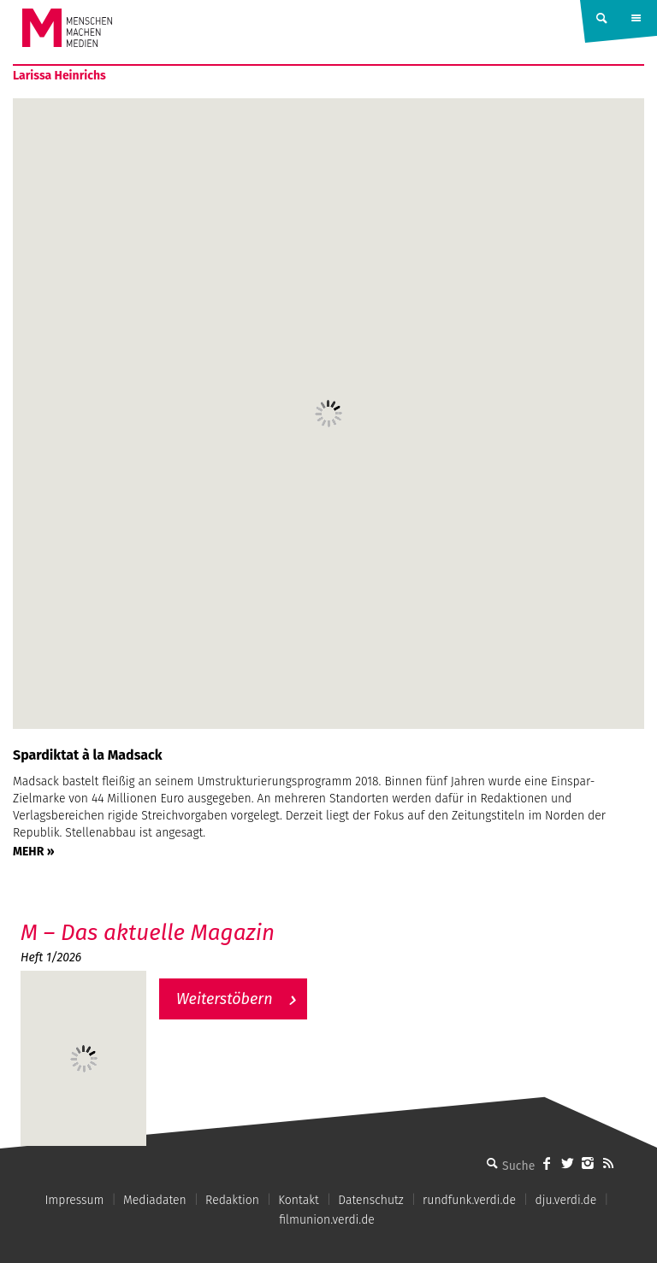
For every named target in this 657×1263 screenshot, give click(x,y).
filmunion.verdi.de (327, 1220)
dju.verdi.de (565, 1200)
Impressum (74, 1200)
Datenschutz (371, 1200)
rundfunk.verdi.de (469, 1200)
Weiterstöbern (224, 999)
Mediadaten (154, 1200)
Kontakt (298, 1200)
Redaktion (232, 1200)
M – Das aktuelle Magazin (148, 932)
